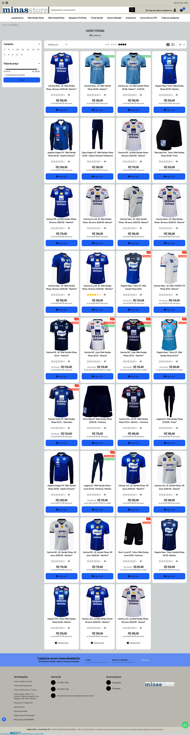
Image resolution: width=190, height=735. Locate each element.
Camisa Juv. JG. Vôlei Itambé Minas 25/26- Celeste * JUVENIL (133, 87)
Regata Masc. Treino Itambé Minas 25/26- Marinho (169, 554)
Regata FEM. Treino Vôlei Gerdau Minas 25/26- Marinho (61, 620)
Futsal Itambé (97, 17)
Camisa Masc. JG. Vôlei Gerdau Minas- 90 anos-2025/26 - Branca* (169, 220)
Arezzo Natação (114, 17)
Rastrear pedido (20, 711)
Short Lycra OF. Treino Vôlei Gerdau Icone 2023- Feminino (133, 554)
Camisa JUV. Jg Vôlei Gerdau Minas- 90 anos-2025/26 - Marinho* (97, 620)
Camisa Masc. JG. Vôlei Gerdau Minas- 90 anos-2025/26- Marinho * (61, 87)
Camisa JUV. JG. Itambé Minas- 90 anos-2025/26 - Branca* (169, 487)
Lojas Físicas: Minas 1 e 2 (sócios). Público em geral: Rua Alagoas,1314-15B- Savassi (26, 696)
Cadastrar (145, 660)
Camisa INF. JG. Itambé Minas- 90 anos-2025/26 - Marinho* (61, 554)
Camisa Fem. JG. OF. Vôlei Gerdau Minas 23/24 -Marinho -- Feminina (133, 420)
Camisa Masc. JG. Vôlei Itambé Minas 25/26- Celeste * (97, 87)
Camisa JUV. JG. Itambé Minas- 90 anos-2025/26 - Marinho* (133, 487)
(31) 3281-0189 (181, 3)
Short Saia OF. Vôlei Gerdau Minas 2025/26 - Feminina (97, 420)
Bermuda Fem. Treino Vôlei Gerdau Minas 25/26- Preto (169, 154)
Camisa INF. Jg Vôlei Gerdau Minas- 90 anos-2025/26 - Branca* (133, 154)
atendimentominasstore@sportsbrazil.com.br (72, 695)
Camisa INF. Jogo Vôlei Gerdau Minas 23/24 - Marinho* (133, 354)
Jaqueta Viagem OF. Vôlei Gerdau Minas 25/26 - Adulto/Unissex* (61, 154)
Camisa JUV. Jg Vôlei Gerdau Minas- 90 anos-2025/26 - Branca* (133, 620)
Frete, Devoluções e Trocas (25, 690)
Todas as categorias (170, 17)
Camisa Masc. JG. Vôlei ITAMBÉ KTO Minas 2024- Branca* (169, 287)
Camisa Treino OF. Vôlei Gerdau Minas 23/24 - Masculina (61, 420)
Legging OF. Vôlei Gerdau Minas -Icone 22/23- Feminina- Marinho (97, 487)
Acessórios (131, 17)
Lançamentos (17, 17)
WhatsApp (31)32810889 (24, 719)
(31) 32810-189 (59, 689)
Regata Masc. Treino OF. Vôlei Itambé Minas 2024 (133, 287)
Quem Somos (19, 707)
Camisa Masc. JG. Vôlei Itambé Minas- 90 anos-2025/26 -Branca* (133, 220)
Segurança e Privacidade (24, 715)
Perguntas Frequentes (23, 703)
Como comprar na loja (23, 681)
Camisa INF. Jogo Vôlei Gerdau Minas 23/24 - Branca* (97, 354)
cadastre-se (167, 10)
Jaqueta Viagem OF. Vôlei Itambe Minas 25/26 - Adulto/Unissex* (61, 487)
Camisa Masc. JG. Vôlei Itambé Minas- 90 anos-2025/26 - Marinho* (61, 287)
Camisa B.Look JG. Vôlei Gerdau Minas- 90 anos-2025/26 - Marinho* (97, 287)
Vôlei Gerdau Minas (36, 17)
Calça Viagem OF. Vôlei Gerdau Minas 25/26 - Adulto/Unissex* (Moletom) (97, 154)
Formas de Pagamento (23, 685)
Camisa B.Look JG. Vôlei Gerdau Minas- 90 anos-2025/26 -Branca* (97, 220)
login (158, 10)
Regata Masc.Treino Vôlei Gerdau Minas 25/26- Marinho (169, 87)
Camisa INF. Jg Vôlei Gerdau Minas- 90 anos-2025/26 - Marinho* (61, 220)
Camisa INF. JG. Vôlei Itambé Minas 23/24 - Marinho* (61, 354)
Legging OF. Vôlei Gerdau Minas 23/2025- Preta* (169, 420)
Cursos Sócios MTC (148, 17)
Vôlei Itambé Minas (56, 17)
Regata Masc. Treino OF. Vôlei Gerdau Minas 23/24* (169, 354)
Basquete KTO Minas (78, 17)
